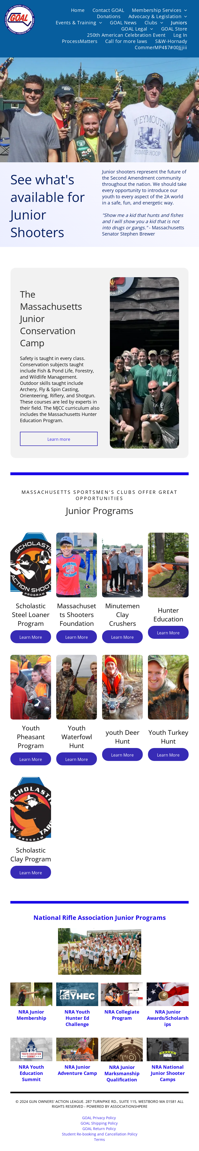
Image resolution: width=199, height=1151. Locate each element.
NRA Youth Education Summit (31, 1073)
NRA (160, 1012)
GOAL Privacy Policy (99, 1117)
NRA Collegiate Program (121, 1015)
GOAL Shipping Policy (99, 1123)
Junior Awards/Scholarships (168, 1018)
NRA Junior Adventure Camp (77, 1070)
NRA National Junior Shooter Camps (168, 1073)
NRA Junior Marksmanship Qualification (121, 1073)
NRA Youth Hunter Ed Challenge (77, 1018)
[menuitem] (78, 10)
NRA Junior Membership (31, 1015)
